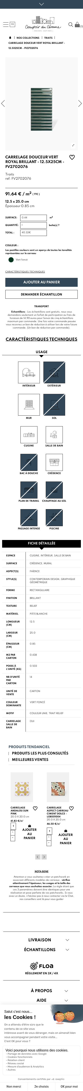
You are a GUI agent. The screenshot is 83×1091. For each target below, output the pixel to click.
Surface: (11, 217)
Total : (9, 233)
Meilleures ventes (30, 759)
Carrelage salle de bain (13, 724)
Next (44, 856)
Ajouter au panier (41, 282)
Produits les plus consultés (40, 753)
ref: (8, 178)
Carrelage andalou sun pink (19, 811)
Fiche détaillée (41, 543)
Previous (37, 856)
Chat (70, 896)
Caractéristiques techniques (25, 272)
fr (12, 24)
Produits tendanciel (29, 747)
